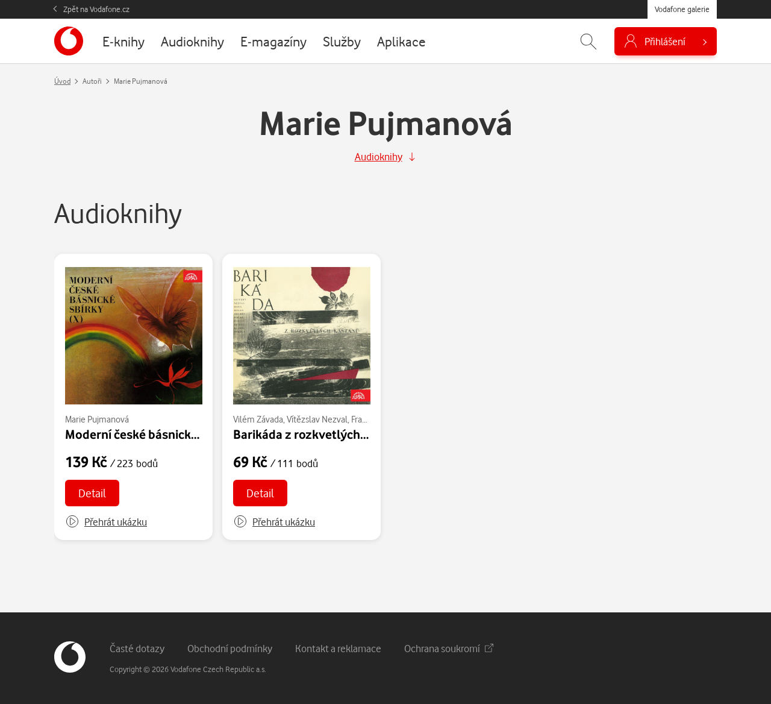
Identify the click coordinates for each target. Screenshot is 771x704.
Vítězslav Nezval (317, 419)
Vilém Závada (258, 419)
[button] (106, 522)
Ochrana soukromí (448, 648)
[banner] (68, 41)
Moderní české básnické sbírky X (154, 434)
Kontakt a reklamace (338, 648)
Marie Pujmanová (97, 419)
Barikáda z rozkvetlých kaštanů (320, 434)
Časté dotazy (137, 648)
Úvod (62, 81)
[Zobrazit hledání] (588, 41)
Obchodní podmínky (229, 648)
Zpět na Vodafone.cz (96, 9)
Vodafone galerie (682, 9)
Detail (92, 493)
